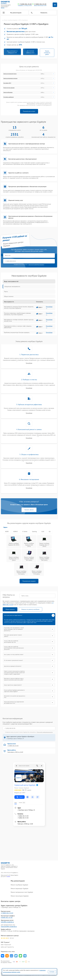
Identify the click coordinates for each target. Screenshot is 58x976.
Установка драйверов (8, 97)
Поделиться (2, 955)
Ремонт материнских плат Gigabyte (22, 892)
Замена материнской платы (10, 73)
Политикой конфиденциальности (45, 732)
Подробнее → (49, 307)
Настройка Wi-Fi (7, 83)
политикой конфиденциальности (36, 264)
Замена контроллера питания (10, 78)
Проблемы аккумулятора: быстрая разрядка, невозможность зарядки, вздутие (16, 333)
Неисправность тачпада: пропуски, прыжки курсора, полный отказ (19, 320)
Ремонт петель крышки (8, 87)
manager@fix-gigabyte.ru (9, 926)
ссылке (8, 876)
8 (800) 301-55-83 (7, 917)
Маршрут (19, 797)
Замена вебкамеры (7, 92)
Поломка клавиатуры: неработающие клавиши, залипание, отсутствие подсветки (17, 313)
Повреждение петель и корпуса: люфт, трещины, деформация (18, 326)
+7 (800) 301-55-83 (25, 4)
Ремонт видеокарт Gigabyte (19, 888)
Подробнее (29, 363)
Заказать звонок (29, 510)
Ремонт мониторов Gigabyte (20, 896)
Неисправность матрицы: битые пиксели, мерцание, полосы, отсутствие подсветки (18, 307)
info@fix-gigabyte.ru (7, 922)
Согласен (51, 972)
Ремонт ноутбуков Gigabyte (19, 885)
